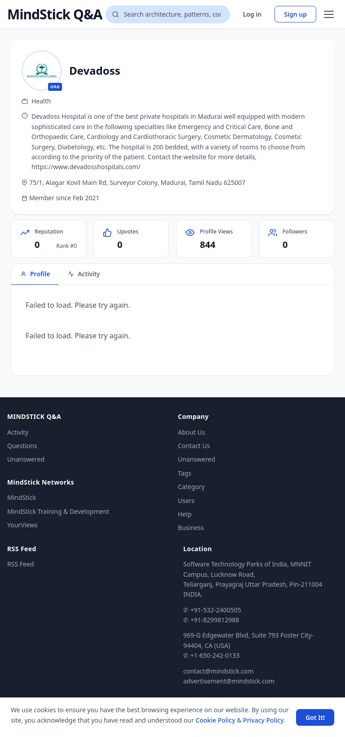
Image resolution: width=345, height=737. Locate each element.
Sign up (295, 14)
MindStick (21, 497)
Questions (22, 445)
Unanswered (25, 459)
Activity (17, 432)
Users (186, 500)
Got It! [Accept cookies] (315, 717)
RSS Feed (20, 564)
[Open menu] (329, 14)
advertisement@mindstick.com (228, 681)
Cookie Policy (215, 720)
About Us (191, 432)
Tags (184, 473)
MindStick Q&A (54, 14)
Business (191, 527)
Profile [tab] (35, 274)
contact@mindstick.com (218, 671)
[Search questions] (168, 14)
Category (191, 486)
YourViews (22, 525)
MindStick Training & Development (58, 511)
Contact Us (194, 445)
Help (185, 514)
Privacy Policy (263, 720)
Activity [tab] (84, 274)
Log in (252, 14)
